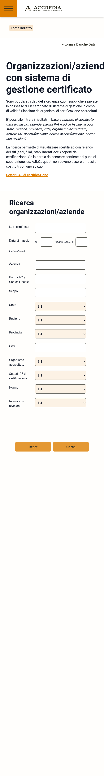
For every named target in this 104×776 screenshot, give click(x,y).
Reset (33, 447)
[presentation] (31, 422)
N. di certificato (19, 227)
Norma (13, 387)
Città (12, 346)
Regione (14, 318)
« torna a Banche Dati (78, 44)
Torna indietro (21, 28)
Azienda (14, 263)
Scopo (13, 291)
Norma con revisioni (16, 403)
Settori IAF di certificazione (27, 175)
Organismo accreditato (16, 362)
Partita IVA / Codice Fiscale (19, 280)
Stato (12, 305)
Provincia (15, 332)
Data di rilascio (19, 240)
